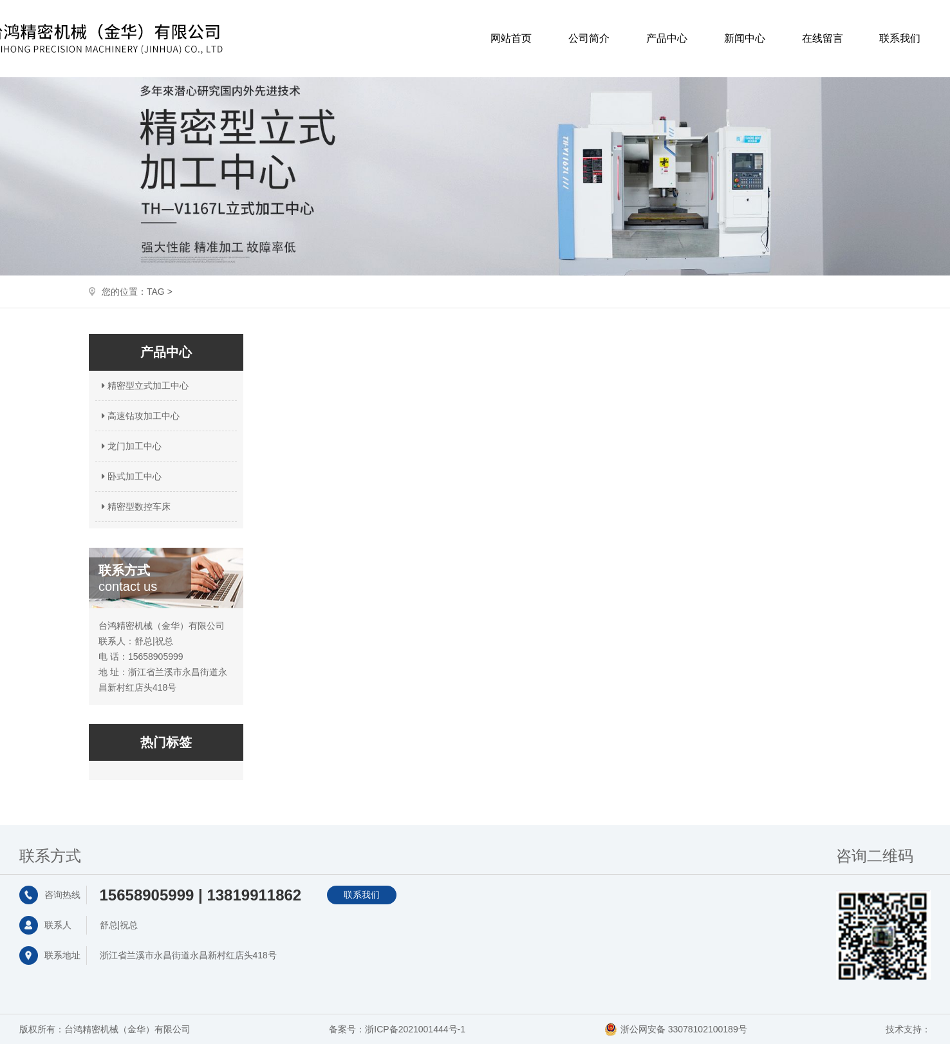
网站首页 (511, 38)
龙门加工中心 (130, 446)
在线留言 (822, 38)
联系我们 (899, 38)
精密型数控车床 (134, 506)
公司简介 (589, 38)
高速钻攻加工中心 (139, 416)
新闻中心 (744, 38)
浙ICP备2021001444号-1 (415, 1029)
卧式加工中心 (130, 476)
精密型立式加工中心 (143, 385)
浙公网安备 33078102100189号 (683, 1029)
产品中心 (666, 38)
